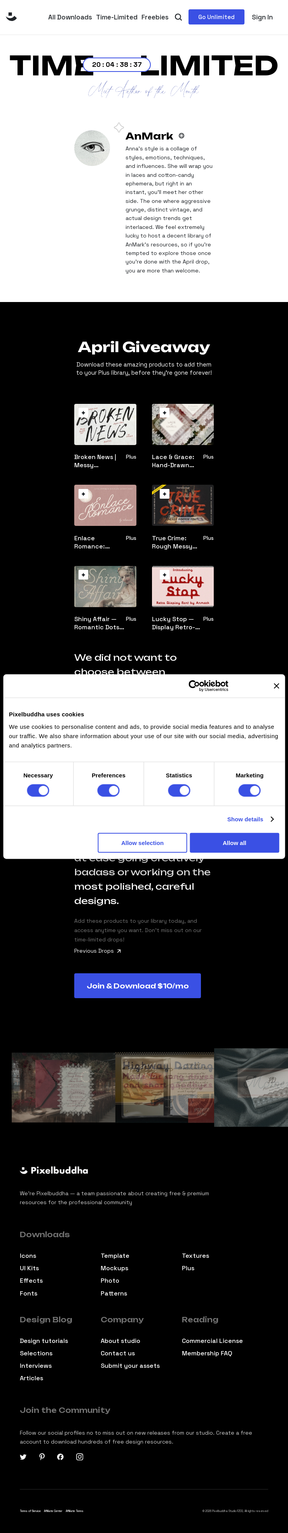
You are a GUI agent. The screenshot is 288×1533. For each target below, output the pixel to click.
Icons (28, 1256)
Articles (31, 1378)
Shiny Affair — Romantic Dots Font (96, 623)
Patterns (114, 1293)
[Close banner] (276, 686)
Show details (245, 819)
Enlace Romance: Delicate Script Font (97, 542)
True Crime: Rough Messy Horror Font (172, 542)
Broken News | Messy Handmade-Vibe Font (98, 461)
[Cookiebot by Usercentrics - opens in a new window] (194, 686)
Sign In (262, 17)
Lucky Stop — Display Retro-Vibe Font (173, 623)
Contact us (118, 1353)
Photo (110, 1281)
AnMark (149, 136)
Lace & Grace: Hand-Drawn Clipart (173, 461)
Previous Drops (97, 950)
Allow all (234, 842)
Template (115, 1256)
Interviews (36, 1366)
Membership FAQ (207, 1353)
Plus (188, 1268)
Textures (195, 1256)
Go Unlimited (216, 17)
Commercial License (212, 1341)
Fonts (28, 1293)
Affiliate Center (53, 1511)
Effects (31, 1281)
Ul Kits (29, 1268)
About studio (120, 1341)
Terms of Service (30, 1511)
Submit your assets (130, 1366)
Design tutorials (44, 1341)
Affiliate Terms (75, 1511)
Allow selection (142, 842)
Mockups (114, 1268)
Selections (36, 1353)
